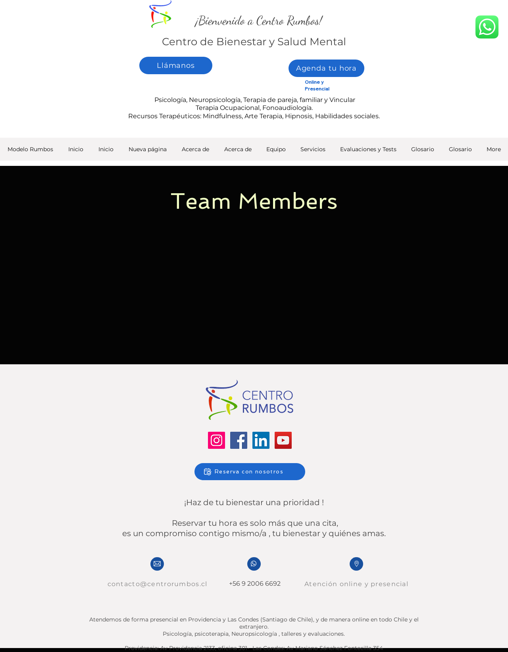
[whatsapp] (487, 27)
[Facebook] (238, 440)
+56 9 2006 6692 (254, 583)
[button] (368, 152)
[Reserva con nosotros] (249, 471)
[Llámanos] (175, 65)
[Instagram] (216, 440)
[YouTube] (283, 440)
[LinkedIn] (260, 440)
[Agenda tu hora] (326, 68)
